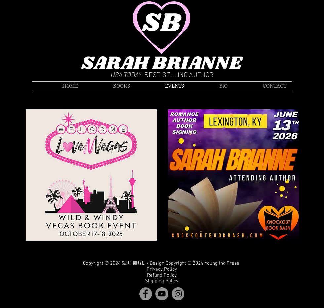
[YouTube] (161, 293)
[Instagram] (178, 293)
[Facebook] (145, 293)
